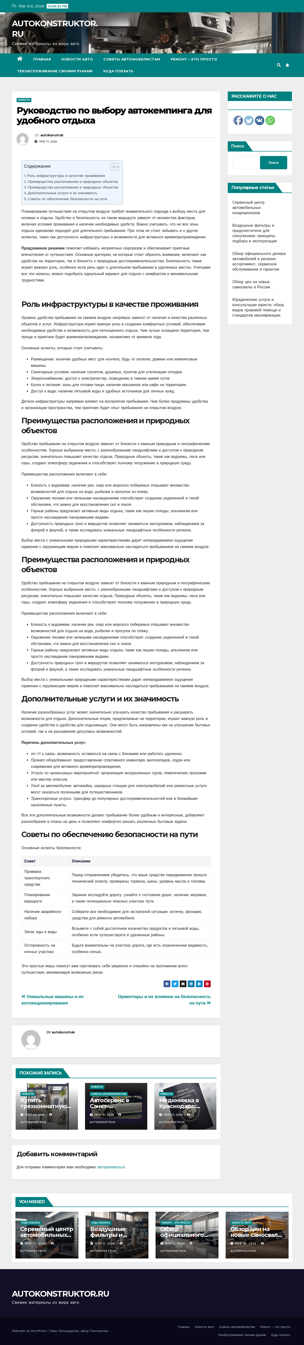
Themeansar (99, 1331)
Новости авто (77, 59)
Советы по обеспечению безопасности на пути (67, 199)
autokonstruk (51, 135)
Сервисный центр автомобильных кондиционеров (249, 207)
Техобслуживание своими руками (55, 71)
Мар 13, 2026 (35, 1243)
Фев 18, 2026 (245, 1243)
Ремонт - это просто (176, 1222)
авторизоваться (111, 1167)
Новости (24, 100)
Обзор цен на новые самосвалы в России (256, 1234)
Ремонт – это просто (194, 59)
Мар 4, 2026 (105, 1243)
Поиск (237, 145)
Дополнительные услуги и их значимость (62, 193)
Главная (42, 59)
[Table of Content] (115, 167)
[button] (279, 65)
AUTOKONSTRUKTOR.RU (60, 1294)
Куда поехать (118, 71)
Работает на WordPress (30, 1331)
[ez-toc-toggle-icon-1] (112, 168)
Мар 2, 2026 (175, 1243)
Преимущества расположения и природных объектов (73, 182)
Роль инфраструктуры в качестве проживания (66, 176)
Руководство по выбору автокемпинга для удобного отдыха (114, 115)
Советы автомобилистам (131, 59)
